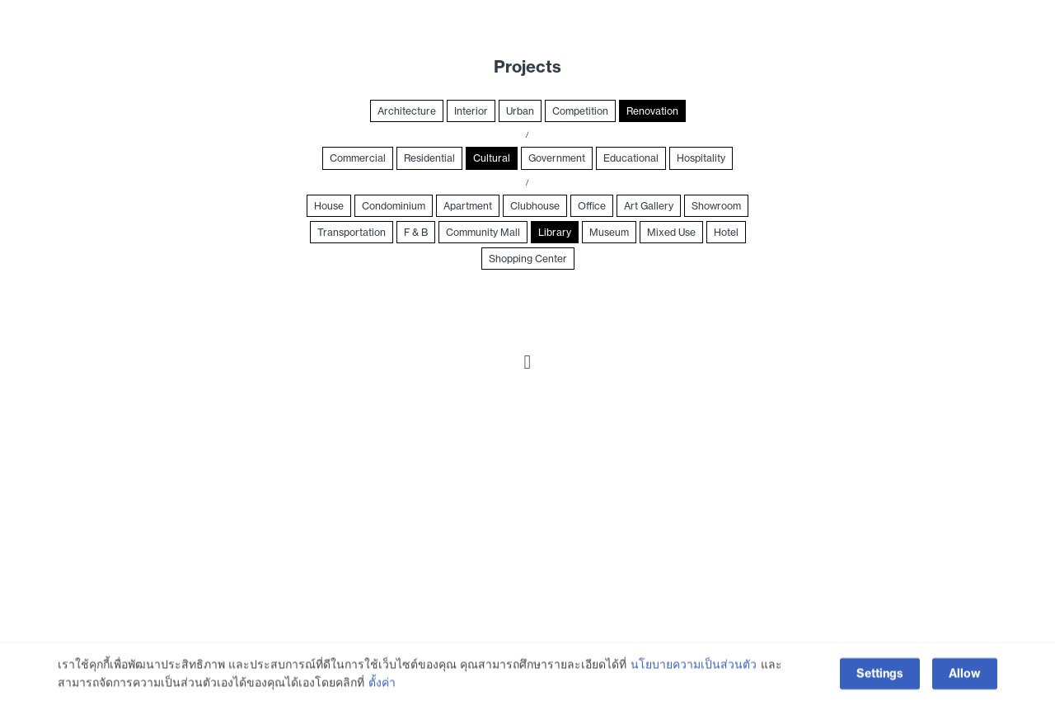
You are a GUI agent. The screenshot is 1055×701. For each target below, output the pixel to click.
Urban (520, 111)
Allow (965, 684)
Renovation (652, 111)
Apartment (467, 206)
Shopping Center (528, 258)
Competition (580, 111)
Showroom (716, 206)
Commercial (358, 158)
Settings (879, 684)
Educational (631, 158)
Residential (429, 158)
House (329, 206)
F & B (416, 232)
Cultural (491, 158)
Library (554, 232)
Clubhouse (535, 206)
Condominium (393, 206)
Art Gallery (648, 206)
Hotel (726, 232)
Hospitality (701, 158)
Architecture (406, 111)
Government (556, 158)
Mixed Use (671, 232)
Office (592, 206)
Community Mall (483, 232)
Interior (471, 111)
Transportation (351, 232)
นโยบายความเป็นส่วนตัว (694, 675)
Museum (609, 232)
